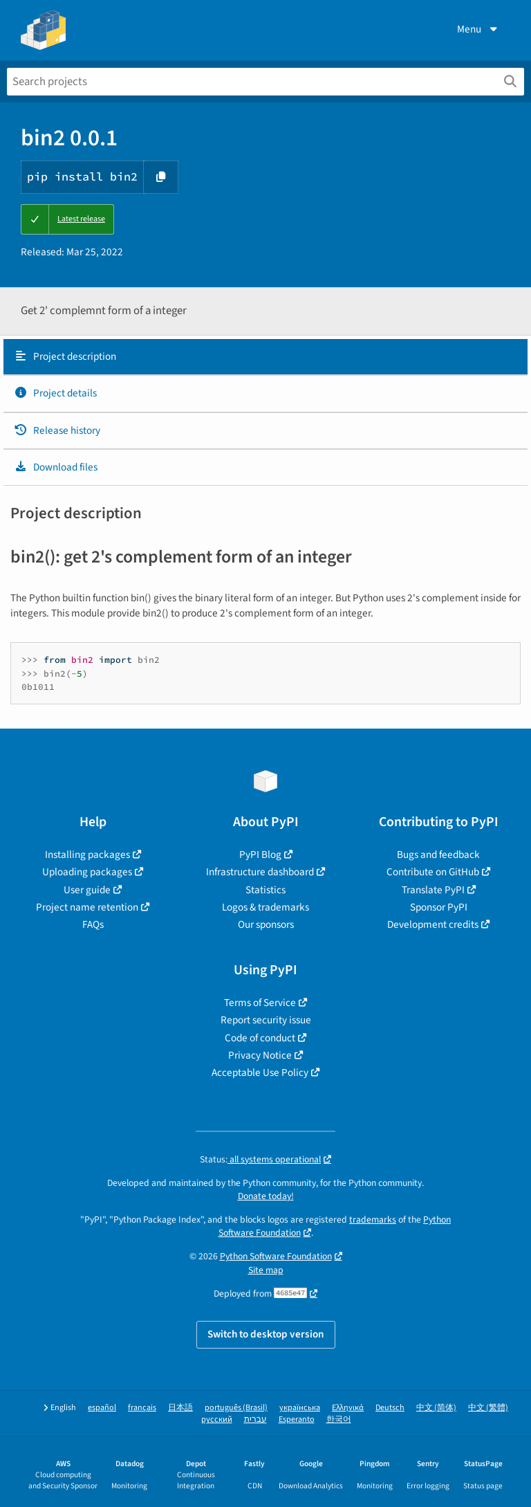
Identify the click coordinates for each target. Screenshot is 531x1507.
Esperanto (297, 1419)
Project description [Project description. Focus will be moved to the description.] (65, 356)
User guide (87, 889)
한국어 (338, 1419)
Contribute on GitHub (432, 871)
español (102, 1408)
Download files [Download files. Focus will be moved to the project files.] (55, 467)
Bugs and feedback (438, 854)
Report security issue (266, 1020)
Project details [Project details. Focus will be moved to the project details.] (55, 393)
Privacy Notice (260, 1055)
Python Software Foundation (276, 1256)
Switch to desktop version (265, 1334)
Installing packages (87, 854)
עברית (255, 1419)
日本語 (180, 1408)
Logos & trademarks (265, 907)
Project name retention (87, 907)
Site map (265, 1270)
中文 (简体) (436, 1408)
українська (299, 1408)
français (142, 1408)
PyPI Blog (260, 854)
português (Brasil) (236, 1408)
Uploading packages (87, 871)
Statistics (265, 889)
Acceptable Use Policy (260, 1072)
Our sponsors (266, 924)
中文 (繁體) (488, 1408)
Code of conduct (260, 1037)
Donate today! (266, 1196)
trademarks (372, 1219)
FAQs (93, 924)
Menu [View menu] (478, 29)
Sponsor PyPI (438, 907)
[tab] (265, 357)
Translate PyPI (433, 889)
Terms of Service (260, 1002)
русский (216, 1419)
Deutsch (389, 1408)
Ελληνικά (348, 1408)
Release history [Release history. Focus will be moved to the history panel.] (57, 430)
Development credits (432, 924)
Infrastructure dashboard (260, 871)
